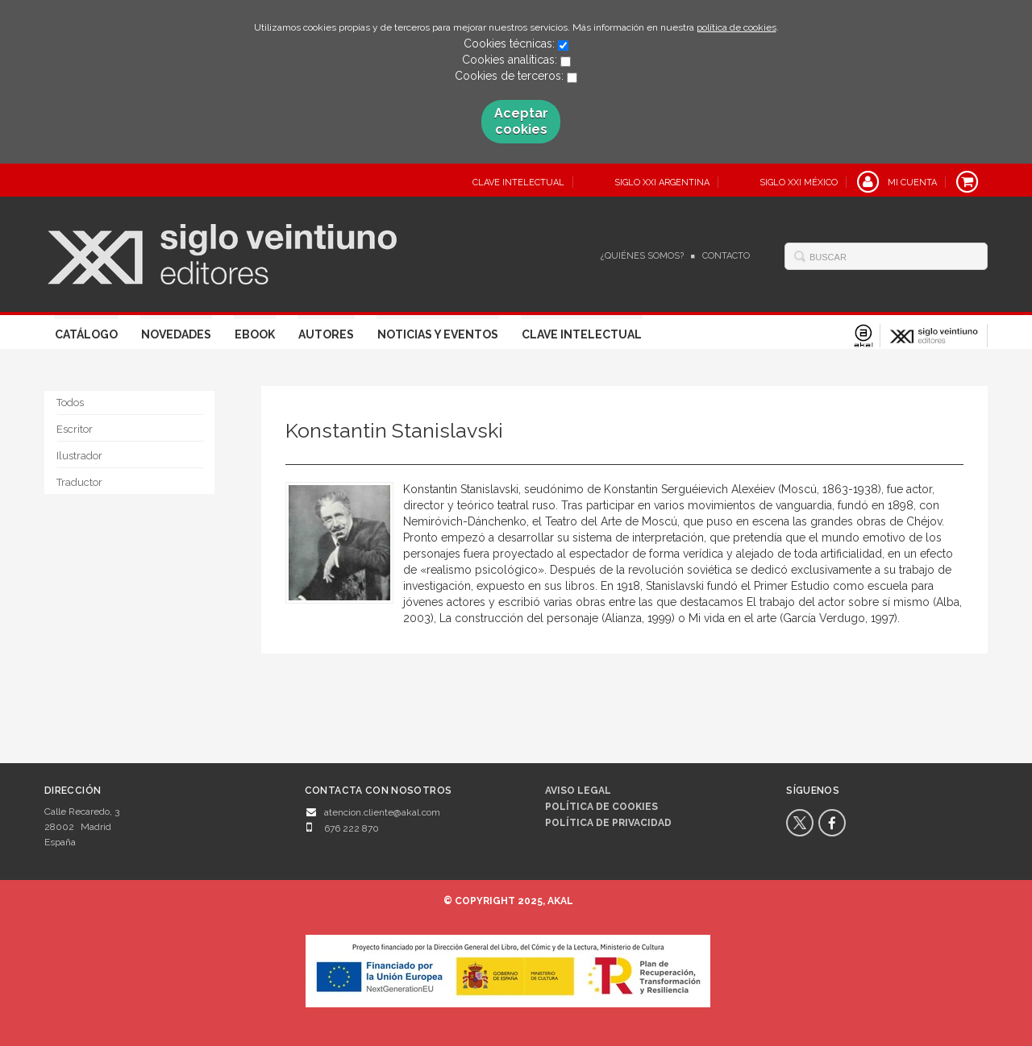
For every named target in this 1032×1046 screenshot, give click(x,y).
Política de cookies (601, 806)
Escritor (74, 429)
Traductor (79, 482)
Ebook (255, 334)
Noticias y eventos (437, 334)
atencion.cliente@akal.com (382, 812)
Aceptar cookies (521, 121)
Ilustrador (79, 456)
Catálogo (86, 334)
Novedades (176, 334)
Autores (326, 334)
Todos (70, 402)
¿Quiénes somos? (642, 256)
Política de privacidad (608, 822)
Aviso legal (578, 790)
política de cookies (736, 27)
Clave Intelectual (582, 334)
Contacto (726, 256)
